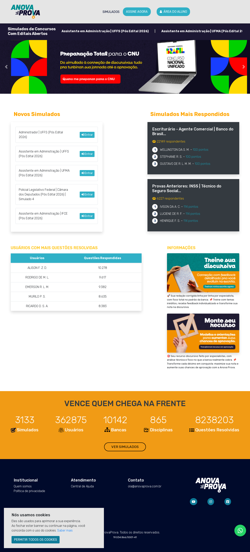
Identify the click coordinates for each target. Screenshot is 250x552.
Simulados (111, 12)
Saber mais (65, 530)
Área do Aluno (173, 11)
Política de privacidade (29, 491)
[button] (6, 67)
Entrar (87, 134)
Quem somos (23, 486)
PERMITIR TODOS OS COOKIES (35, 539)
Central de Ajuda (82, 486)
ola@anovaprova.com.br (144, 486)
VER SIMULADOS (125, 447)
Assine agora (137, 11)
